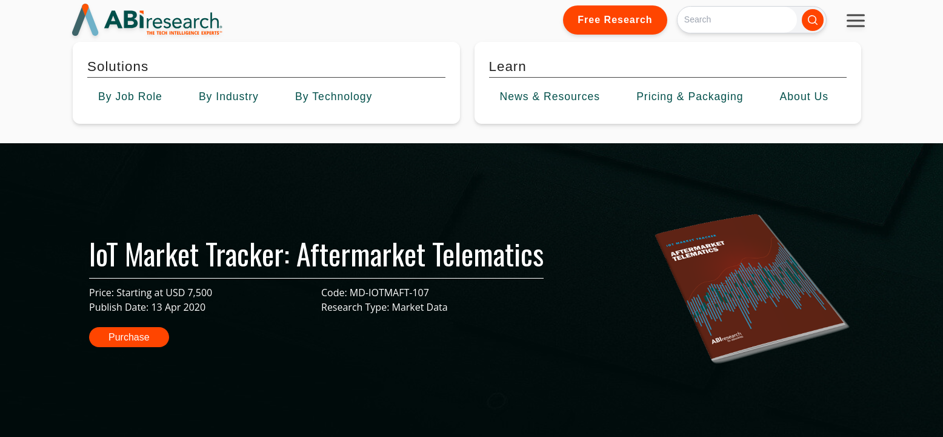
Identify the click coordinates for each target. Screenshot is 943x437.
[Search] (737, 20)
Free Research (615, 20)
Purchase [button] (129, 337)
